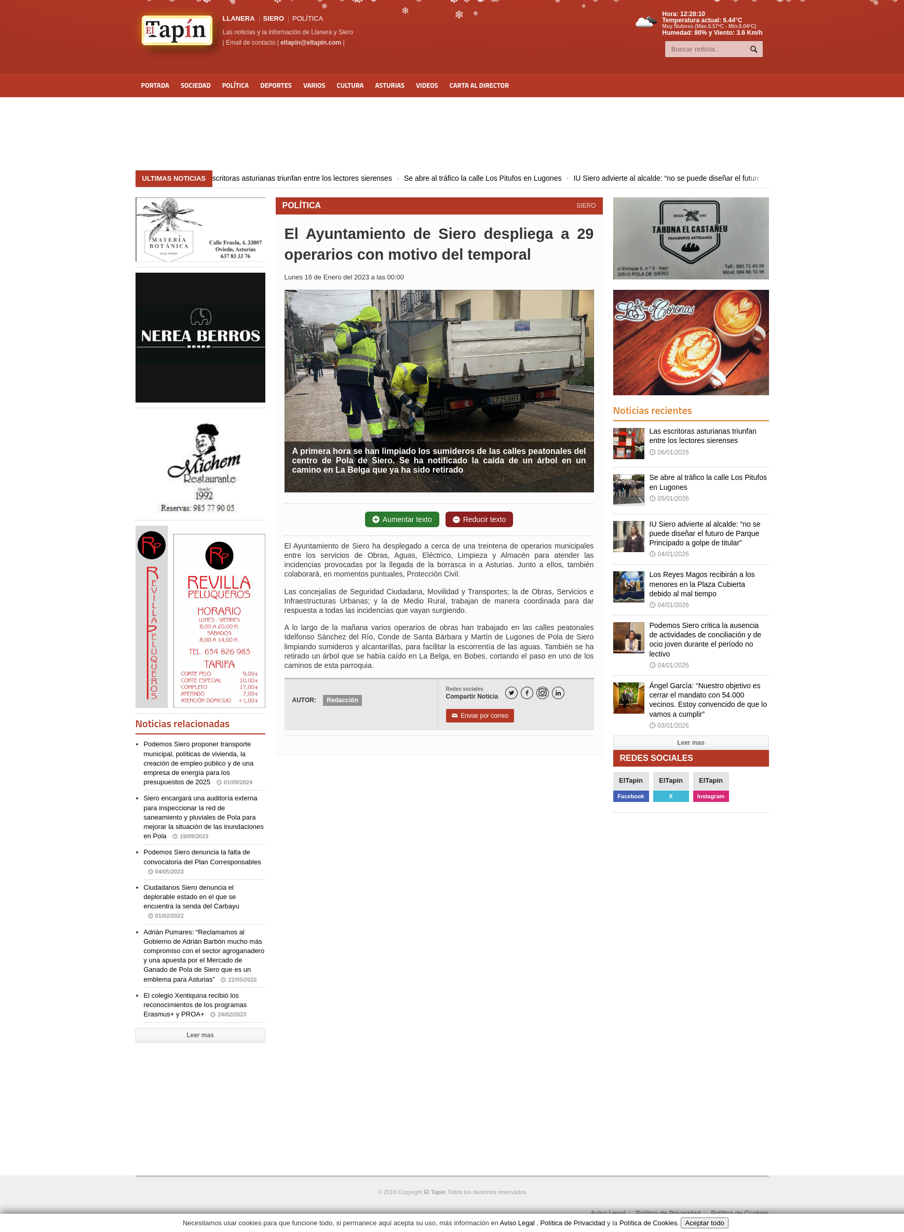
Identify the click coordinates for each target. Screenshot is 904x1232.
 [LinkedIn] (558, 693)
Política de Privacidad (668, 1213)
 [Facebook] (527, 693)
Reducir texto (479, 519)
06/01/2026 (669, 452)
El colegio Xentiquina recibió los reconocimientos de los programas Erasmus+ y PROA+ (195, 1005)
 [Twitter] (511, 693)
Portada (155, 85)
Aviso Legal (607, 1213)
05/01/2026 (669, 498)
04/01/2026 (669, 554)
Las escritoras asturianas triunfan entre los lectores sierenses (303, 178)
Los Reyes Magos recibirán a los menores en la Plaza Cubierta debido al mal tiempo (702, 583)
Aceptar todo (704, 1223)
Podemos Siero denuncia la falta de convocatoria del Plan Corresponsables (202, 861)
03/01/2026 (669, 725)
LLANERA (239, 18)
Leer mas (200, 1035)
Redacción (342, 700)
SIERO (273, 18)
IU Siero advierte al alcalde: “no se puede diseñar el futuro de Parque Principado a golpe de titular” (705, 533)
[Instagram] (542, 693)
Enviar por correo (480, 715)
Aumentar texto (402, 519)
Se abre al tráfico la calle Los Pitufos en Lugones (493, 178)
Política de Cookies (739, 1213)
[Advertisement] (452, 134)
